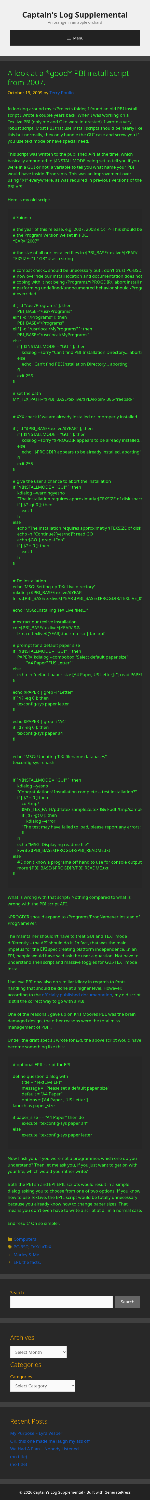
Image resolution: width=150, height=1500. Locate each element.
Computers (24, 1239)
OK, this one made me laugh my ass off (50, 1441)
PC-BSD (21, 1247)
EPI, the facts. (27, 1262)
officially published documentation (77, 995)
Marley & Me (26, 1254)
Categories (21, 1377)
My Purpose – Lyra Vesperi (36, 1433)
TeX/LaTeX (41, 1247)
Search (17, 1292)
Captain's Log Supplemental (75, 14)
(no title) (18, 1456)
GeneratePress (117, 1492)
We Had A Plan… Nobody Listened (44, 1449)
